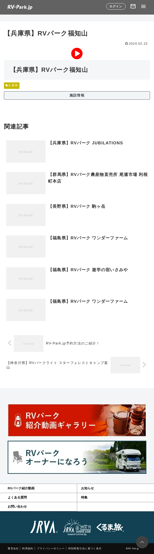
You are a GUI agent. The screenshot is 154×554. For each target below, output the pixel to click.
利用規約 (27, 548)
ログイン (115, 6)
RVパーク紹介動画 (21, 488)
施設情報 (77, 95)
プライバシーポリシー (51, 548)
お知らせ (87, 488)
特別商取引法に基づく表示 (85, 548)
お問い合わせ (17, 506)
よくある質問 (17, 497)
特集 (84, 497)
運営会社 (13, 548)
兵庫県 (11, 85)
